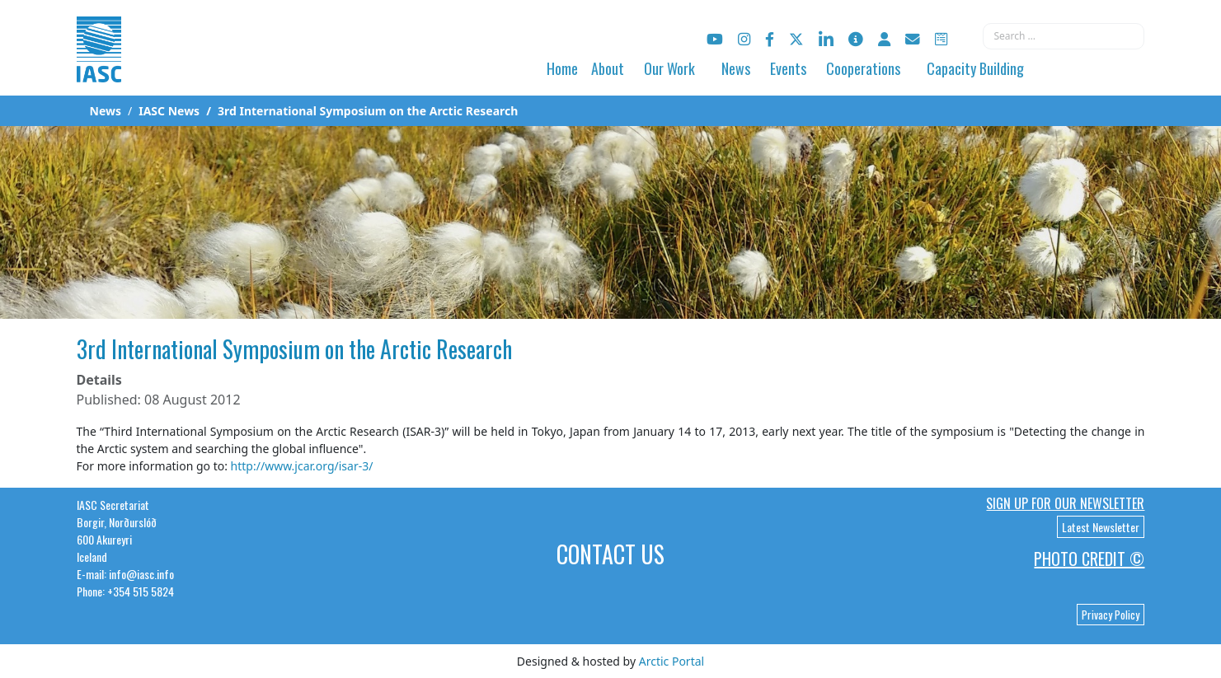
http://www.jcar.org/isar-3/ (302, 466)
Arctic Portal (671, 661)
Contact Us (610, 554)
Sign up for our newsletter (1065, 503)
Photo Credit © (1089, 558)
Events (788, 68)
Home (562, 68)
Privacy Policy (1110, 614)
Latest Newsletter (1100, 526)
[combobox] (1063, 36)
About (607, 68)
